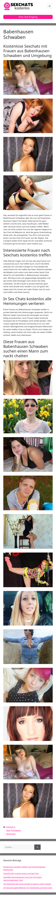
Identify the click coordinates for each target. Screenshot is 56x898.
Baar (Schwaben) (13, 830)
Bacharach (11, 834)
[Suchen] (37, 847)
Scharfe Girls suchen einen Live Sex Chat (21, 873)
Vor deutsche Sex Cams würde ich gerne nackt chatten (27, 884)
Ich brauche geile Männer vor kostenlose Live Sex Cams (27, 887)
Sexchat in (10, 827)
